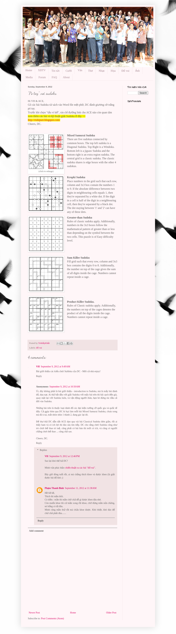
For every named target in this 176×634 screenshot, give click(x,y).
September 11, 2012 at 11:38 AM (80, 488)
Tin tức (56, 70)
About (66, 77)
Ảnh (137, 70)
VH (38, 366)
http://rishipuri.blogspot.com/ (44, 119)
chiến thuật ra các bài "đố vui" (80, 467)
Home (28, 70)
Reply (39, 376)
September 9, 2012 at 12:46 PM (64, 456)
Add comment (36, 531)
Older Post (111, 612)
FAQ (54, 77)
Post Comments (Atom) (52, 618)
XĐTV (42, 70)
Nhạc (102, 70)
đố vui (39, 348)
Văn (80, 70)
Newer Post (34, 612)
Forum (42, 77)
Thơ (90, 70)
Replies (43, 450)
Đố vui (125, 70)
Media (29, 77)
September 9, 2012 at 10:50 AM (65, 386)
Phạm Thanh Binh (54, 488)
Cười (69, 70)
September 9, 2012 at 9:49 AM (55, 366)
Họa (113, 70)
